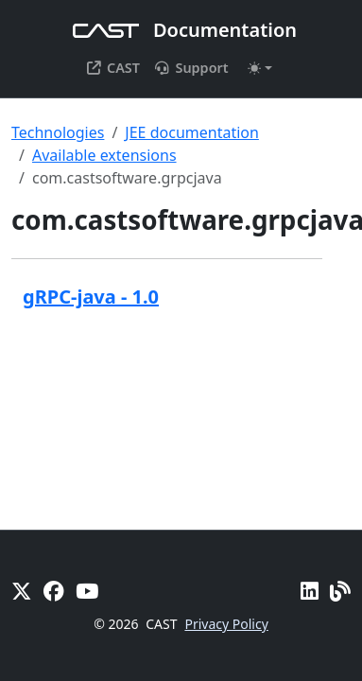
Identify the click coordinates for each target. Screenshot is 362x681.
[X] (21, 590)
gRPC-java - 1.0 (91, 296)
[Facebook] (53, 590)
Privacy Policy (225, 624)
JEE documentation (192, 132)
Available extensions (104, 155)
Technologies (57, 132)
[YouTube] (87, 590)
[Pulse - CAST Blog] (340, 590)
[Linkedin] (310, 590)
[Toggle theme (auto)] (260, 68)
